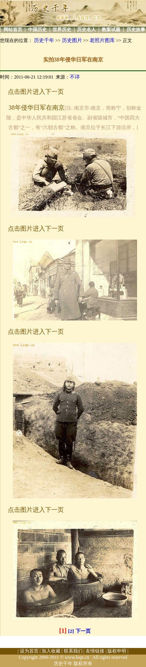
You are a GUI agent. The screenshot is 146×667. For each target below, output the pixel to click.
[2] (71, 631)
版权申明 (116, 651)
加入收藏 (51, 651)
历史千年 (44, 40)
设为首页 (29, 651)
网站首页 (13, 29)
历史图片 (72, 40)
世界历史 (62, 29)
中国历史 (37, 29)
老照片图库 (102, 40)
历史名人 (86, 29)
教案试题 (111, 29)
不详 (75, 77)
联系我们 (73, 651)
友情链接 (95, 651)
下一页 (83, 631)
